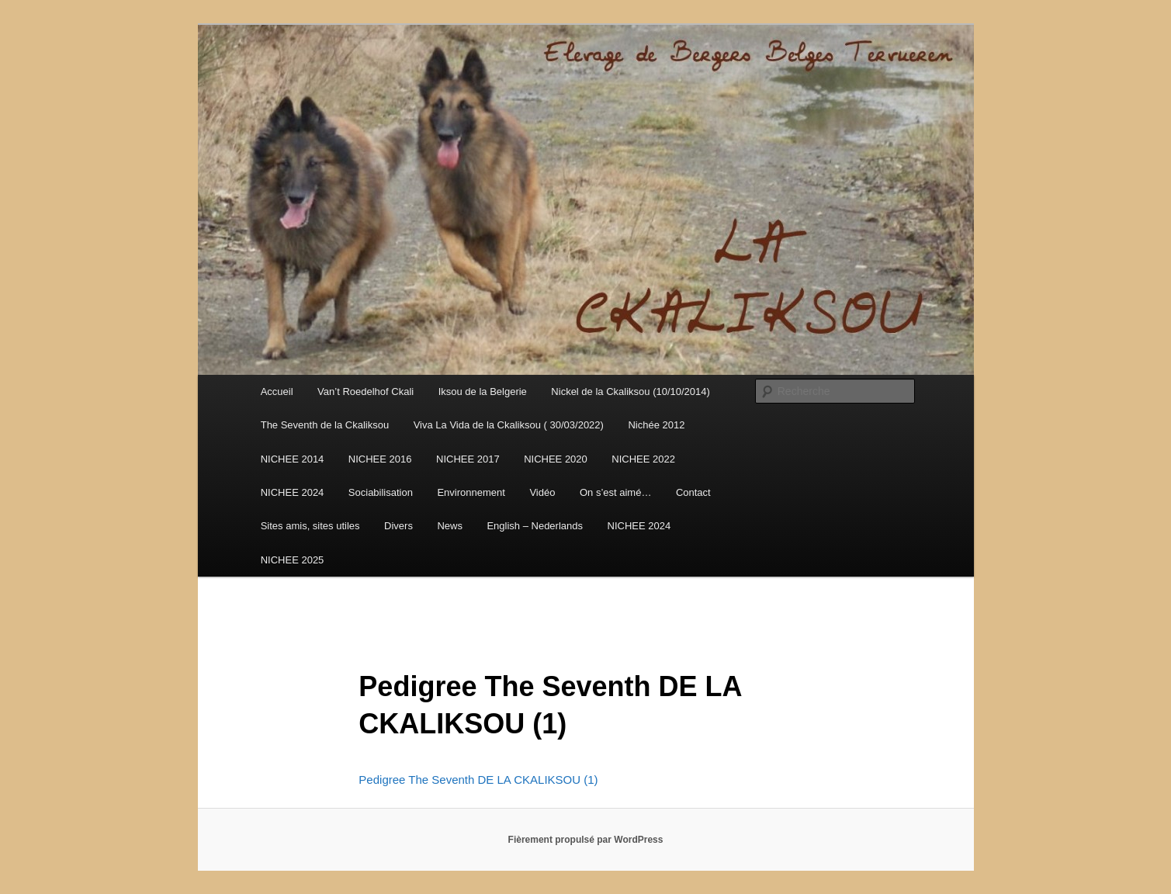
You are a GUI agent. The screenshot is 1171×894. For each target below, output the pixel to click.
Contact (693, 492)
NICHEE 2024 (292, 492)
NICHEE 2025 (292, 560)
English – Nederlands (535, 526)
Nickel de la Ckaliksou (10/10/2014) (630, 391)
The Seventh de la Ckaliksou (325, 425)
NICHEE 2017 (468, 459)
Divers (398, 526)
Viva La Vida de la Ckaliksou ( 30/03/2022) (509, 425)
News (450, 526)
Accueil (277, 391)
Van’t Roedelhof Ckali (365, 391)
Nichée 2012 (656, 425)
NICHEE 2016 (380, 459)
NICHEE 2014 (292, 459)
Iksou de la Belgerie (482, 391)
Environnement (470, 492)
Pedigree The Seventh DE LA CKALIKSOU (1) (478, 779)
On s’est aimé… (615, 492)
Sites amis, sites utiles (310, 526)
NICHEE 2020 (555, 459)
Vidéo (542, 492)
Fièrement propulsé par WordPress (585, 839)
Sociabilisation (380, 492)
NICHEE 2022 (643, 459)
